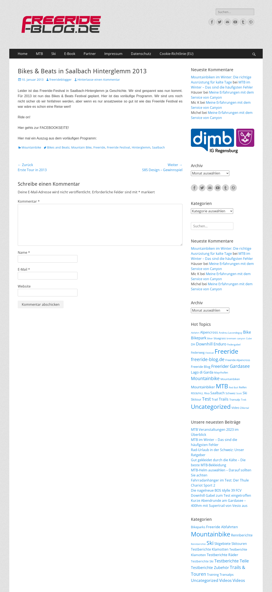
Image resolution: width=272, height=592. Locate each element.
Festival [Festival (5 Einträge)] (209, 352)
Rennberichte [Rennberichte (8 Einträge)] (198, 544)
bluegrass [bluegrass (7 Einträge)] (220, 338)
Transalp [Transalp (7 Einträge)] (234, 399)
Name (24, 252)
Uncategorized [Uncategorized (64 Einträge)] (211, 406)
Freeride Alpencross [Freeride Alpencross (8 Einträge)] (237, 360)
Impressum (113, 53)
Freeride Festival (118, 147)
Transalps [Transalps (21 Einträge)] (227, 574)
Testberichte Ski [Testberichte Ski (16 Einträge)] (202, 561)
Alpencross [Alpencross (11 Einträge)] (209, 332)
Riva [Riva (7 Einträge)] (206, 393)
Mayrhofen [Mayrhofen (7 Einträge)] (221, 372)
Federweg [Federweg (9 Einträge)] (198, 353)
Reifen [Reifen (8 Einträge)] (243, 387)
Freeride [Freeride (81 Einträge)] (226, 351)
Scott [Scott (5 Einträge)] (239, 393)
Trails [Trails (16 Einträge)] (223, 399)
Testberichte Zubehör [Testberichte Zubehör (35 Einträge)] (210, 567)
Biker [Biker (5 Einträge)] (210, 338)
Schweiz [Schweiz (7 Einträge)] (230, 393)
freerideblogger (60, 80)
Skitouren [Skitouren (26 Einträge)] (239, 543)
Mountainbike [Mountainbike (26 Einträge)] (205, 378)
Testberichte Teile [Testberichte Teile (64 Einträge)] (231, 561)
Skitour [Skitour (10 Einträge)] (196, 399)
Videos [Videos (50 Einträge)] (239, 580)
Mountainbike (31, 147)
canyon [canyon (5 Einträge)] (241, 338)
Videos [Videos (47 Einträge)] (225, 580)
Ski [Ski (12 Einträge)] (245, 393)
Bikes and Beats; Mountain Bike (69, 147)
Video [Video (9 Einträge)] (235, 408)
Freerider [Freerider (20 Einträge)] (220, 366)
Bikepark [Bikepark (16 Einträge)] (198, 337)
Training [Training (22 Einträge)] (213, 574)
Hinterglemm (141, 147)
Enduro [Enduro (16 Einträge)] (220, 343)
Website (24, 286)
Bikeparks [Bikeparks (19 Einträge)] (198, 527)
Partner (90, 53)
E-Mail (24, 269)
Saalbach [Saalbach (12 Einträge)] (217, 393)
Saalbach (158, 147)
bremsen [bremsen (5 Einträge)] (231, 338)
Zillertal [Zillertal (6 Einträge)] (244, 407)
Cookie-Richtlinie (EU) (176, 53)
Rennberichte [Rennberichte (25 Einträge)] (242, 535)
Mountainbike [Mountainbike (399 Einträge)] (210, 534)
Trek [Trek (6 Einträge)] (243, 399)
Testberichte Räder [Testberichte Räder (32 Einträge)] (222, 554)
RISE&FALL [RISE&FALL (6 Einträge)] (197, 393)
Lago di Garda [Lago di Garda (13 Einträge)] (202, 372)
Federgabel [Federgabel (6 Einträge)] (234, 344)
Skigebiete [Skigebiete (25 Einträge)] (222, 543)
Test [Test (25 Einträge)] (206, 399)
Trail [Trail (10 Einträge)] (215, 399)
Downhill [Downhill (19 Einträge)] (204, 344)
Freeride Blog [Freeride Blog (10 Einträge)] (200, 366)
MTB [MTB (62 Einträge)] (222, 386)
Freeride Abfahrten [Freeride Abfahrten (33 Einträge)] (222, 526)
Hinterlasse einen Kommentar (99, 80)
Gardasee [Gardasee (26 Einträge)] (240, 366)
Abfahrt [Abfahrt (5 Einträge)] (195, 332)
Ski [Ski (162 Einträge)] (210, 542)
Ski (53, 53)
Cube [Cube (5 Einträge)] (249, 338)
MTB (39, 53)
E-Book (69, 53)
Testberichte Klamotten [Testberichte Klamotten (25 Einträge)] (209, 549)
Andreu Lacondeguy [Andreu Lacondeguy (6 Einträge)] (230, 332)
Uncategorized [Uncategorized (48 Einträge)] (204, 580)
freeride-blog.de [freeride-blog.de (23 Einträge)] (207, 359)
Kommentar (29, 201)
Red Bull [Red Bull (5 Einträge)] (233, 387)
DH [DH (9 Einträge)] (193, 344)
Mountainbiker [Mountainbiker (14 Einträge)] (203, 387)
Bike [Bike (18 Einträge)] (247, 332)
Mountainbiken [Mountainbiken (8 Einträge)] (230, 379)
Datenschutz (141, 53)
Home (22, 53)
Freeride (99, 147)
